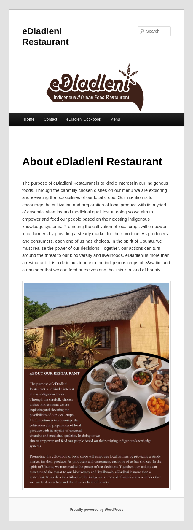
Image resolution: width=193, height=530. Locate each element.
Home (29, 119)
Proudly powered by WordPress (96, 509)
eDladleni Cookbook (83, 119)
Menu (115, 119)
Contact (50, 119)
